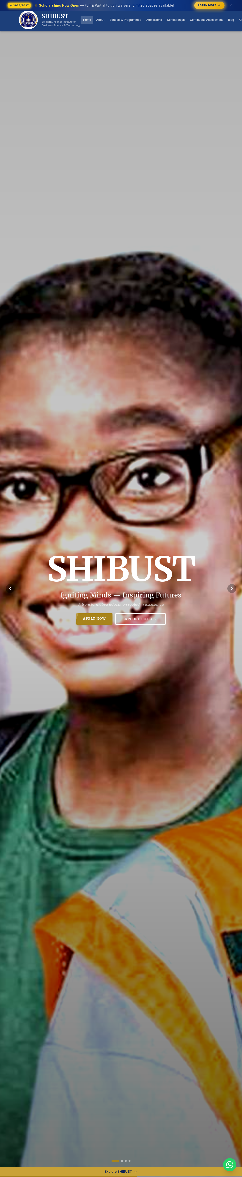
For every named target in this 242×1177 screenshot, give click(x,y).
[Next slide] (231, 588)
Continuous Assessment (206, 19)
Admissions (154, 19)
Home (87, 19)
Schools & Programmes (125, 19)
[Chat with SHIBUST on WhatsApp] (229, 1164)
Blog (231, 19)
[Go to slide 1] (115, 1161)
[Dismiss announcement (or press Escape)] (230, 5)
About (100, 19)
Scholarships (176, 19)
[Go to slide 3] (126, 1161)
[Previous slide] (10, 588)
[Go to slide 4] (129, 1161)
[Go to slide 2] (122, 1161)
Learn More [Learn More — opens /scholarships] (209, 5)
